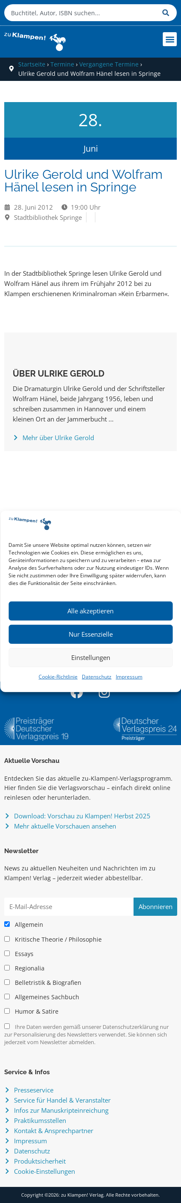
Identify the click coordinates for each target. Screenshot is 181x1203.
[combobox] (81, 12)
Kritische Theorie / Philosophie (53, 939)
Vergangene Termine (109, 64)
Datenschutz (96, 676)
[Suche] (167, 12)
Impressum (129, 676)
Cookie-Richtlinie (58, 676)
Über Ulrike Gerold (58, 374)
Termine (62, 64)
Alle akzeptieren (90, 611)
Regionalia (24, 968)
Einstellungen (90, 657)
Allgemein (23, 925)
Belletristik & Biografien (42, 983)
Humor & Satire (31, 1011)
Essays (18, 954)
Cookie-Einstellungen (44, 1171)
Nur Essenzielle (91, 634)
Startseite (31, 64)
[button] (170, 39)
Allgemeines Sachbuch (41, 997)
